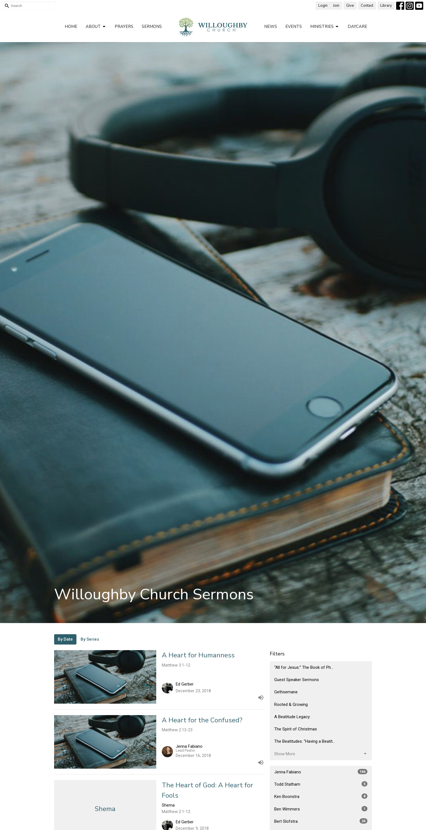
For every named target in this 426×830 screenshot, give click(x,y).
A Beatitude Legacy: (292, 716)
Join (336, 5)
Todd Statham (321, 784)
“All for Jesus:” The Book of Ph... (303, 667)
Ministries (324, 27)
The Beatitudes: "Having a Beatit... (304, 741)
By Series (90, 639)
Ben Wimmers (321, 809)
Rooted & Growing (291, 704)
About (96, 27)
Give (350, 5)
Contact (367, 5)
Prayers (124, 26)
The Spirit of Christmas (295, 729)
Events (293, 26)
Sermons (152, 26)
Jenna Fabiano (321, 771)
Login (323, 5)
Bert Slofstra (321, 821)
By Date (65, 639)
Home (71, 26)
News (270, 26)
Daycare (357, 26)
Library (386, 5)
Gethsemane (286, 691)
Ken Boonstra (321, 796)
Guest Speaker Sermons (296, 679)
